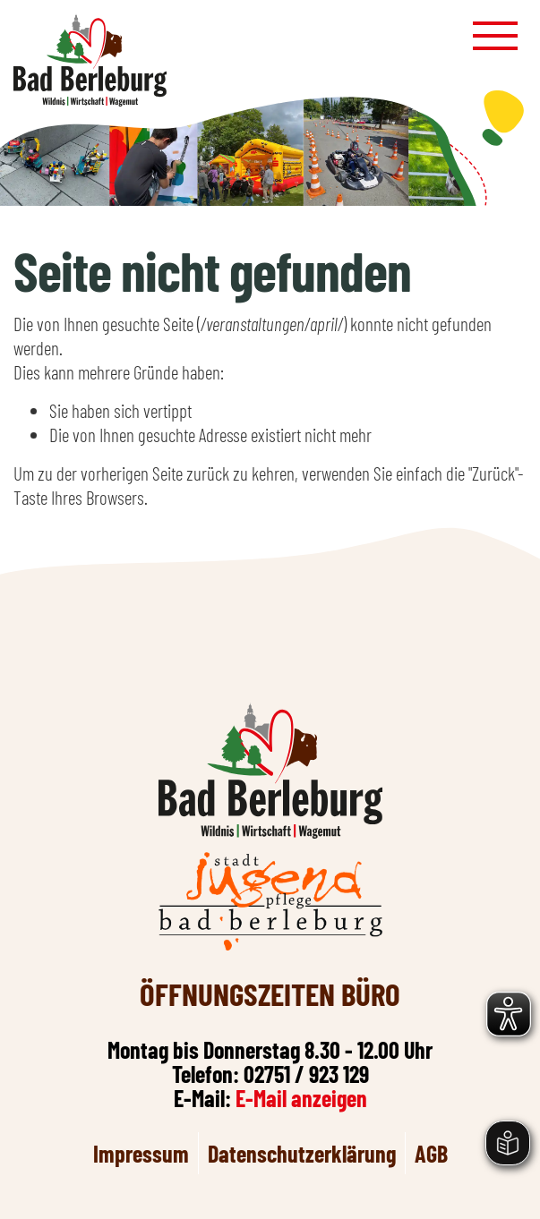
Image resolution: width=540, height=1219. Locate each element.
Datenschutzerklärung (302, 1153)
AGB (431, 1153)
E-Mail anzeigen (301, 1098)
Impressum (141, 1153)
